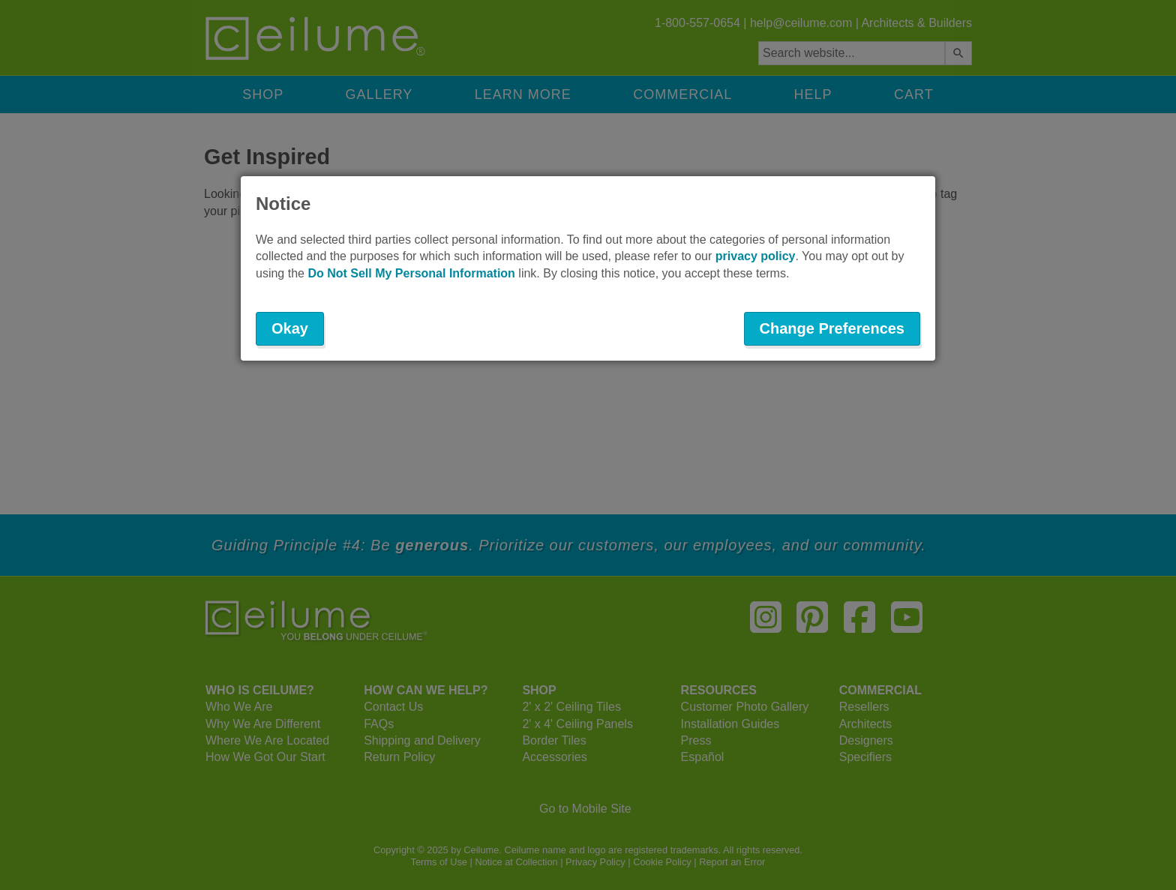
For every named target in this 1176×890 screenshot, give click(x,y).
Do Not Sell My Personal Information (411, 273)
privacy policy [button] (756, 256)
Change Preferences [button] (832, 328)
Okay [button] (290, 328)
